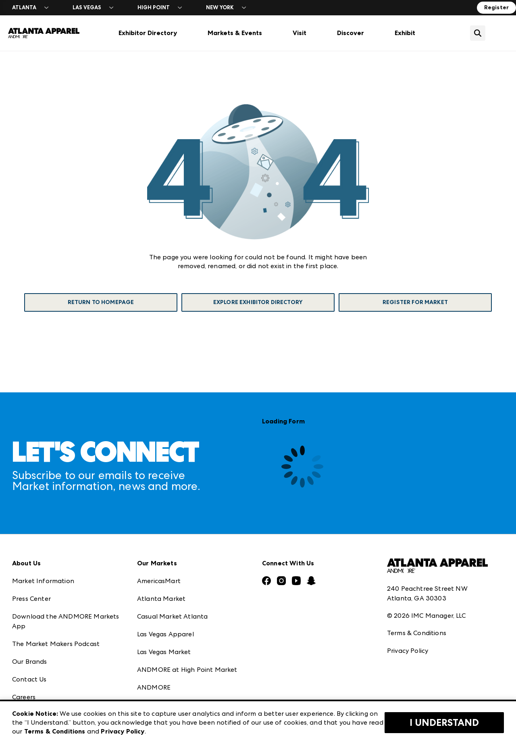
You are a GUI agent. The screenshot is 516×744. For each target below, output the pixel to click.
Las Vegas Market (164, 652)
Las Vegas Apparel (165, 634)
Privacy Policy (407, 650)
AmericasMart (159, 581)
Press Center (31, 598)
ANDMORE (154, 687)
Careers (23, 697)
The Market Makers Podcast (56, 644)
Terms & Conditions (416, 633)
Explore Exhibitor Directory (258, 302)
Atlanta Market (161, 598)
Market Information (43, 581)
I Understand (444, 723)
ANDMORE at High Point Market (187, 669)
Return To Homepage (101, 302)
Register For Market (415, 302)
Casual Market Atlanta (172, 616)
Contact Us (29, 679)
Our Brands (29, 661)
